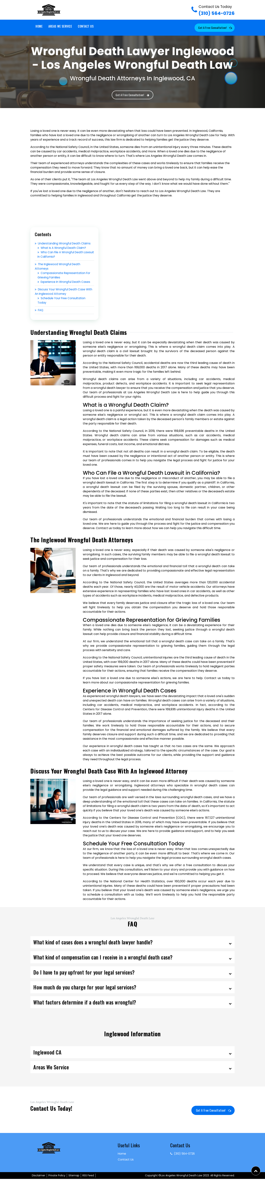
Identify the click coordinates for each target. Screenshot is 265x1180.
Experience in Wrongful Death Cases (65, 283)
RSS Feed (88, 1176)
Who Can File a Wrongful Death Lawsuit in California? (62, 255)
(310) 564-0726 (217, 10)
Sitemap (73, 1176)
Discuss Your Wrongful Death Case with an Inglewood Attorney (61, 292)
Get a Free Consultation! (213, 28)
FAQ (39, 311)
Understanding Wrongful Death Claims (64, 244)
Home (39, 26)
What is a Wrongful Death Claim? (63, 249)
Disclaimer (38, 1176)
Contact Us (86, 26)
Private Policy (56, 1176)
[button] (255, 1170)
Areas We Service (60, 26)
